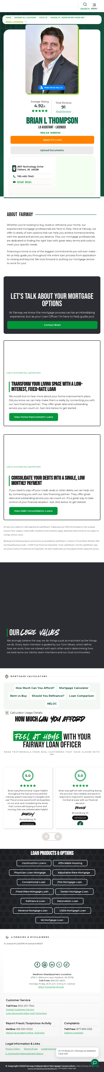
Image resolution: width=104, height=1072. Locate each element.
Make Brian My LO (53, 87)
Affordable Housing (70, 863)
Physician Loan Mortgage (30, 872)
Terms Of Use (31, 1049)
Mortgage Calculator (73, 688)
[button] (94, 6)
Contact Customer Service (20, 1009)
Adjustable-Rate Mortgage (74, 872)
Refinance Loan (35, 901)
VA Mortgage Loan (52, 920)
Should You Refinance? (48, 695)
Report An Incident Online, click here (25, 1033)
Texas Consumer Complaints (78, 1049)
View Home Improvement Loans (33, 417)
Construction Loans (34, 863)
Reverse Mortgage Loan (32, 910)
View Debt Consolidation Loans (33, 510)
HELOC (52, 703)
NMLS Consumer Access (51, 987)
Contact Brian (52, 324)
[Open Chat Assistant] (95, 1063)
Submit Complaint (73, 1033)
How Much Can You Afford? (35, 688)
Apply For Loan (52, 139)
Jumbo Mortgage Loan (74, 891)
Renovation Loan (67, 901)
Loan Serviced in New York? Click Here (26, 1013)
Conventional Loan (33, 882)
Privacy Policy (13, 1049)
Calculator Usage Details (26, 712)
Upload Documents (52, 150)
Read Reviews (63, 111)
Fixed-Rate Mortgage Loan (32, 891)
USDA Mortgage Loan (73, 910)
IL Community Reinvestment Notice (24, 1053)
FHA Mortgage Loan (70, 882)
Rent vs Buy (18, 695)
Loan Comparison (81, 695)
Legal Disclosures (50, 1049)
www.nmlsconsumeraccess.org (42, 1068)
